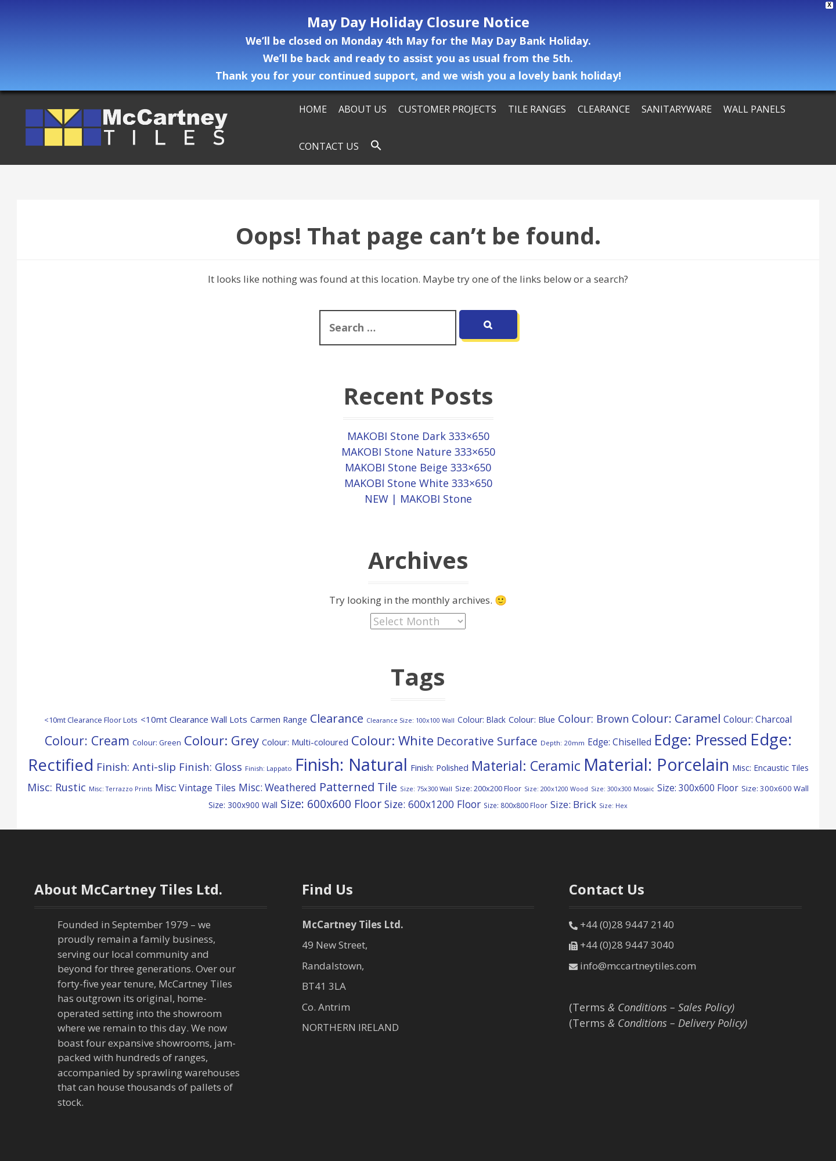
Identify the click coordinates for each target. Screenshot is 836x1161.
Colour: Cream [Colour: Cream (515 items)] (87, 740)
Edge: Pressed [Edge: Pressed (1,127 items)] (700, 739)
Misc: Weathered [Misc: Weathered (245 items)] (277, 787)
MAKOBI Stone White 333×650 (418, 483)
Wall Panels (754, 109)
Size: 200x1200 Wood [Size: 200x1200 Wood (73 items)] (556, 788)
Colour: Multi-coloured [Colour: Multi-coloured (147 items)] (305, 742)
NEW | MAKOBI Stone (418, 499)
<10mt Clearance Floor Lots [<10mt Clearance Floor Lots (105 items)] (91, 720)
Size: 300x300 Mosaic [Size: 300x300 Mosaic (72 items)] (622, 789)
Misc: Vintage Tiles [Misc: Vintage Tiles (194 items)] (195, 787)
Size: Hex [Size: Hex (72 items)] (613, 806)
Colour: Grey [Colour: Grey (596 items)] (221, 740)
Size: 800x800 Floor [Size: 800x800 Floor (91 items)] (515, 805)
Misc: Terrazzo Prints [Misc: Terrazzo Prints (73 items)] (120, 788)
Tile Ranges (537, 109)
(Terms (651, 1007)
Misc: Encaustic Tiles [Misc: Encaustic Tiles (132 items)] (770, 767)
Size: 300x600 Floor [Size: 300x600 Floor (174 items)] (697, 788)
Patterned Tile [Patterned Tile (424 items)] (358, 786)
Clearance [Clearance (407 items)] (336, 718)
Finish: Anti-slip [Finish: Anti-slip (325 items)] (136, 766)
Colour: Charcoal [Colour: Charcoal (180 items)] (757, 719)
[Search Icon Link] (376, 145)
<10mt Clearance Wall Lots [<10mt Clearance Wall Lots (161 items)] (193, 719)
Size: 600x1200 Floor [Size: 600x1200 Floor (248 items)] (432, 804)
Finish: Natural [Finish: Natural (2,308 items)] (351, 764)
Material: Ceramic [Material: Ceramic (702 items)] (526, 765)
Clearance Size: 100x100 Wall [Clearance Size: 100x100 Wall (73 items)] (410, 720)
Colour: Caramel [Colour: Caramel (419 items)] (676, 718)
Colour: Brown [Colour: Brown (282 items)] (593, 719)
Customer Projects (447, 109)
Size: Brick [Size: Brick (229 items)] (573, 804)
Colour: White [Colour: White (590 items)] (392, 740)
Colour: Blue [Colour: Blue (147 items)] (532, 719)
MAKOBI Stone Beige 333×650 (418, 467)
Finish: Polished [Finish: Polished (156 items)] (439, 767)
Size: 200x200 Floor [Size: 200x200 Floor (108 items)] (488, 788)
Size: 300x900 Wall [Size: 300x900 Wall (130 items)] (243, 804)
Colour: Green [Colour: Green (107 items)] (156, 742)
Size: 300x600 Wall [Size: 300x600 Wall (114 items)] (775, 788)
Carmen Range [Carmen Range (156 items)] (278, 719)
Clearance (604, 109)
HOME (313, 109)
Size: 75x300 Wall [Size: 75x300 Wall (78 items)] (426, 788)
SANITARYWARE (677, 109)
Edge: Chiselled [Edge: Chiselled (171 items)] (619, 742)
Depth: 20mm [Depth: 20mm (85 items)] (562, 742)
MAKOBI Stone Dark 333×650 (418, 436)
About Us (362, 109)
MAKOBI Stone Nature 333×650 (418, 452)
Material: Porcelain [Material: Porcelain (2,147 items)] (656, 764)
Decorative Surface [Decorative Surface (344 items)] (487, 741)
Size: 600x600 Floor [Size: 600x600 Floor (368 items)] (330, 804)
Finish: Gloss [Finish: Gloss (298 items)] (210, 766)
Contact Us (329, 146)
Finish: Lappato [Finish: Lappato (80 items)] (268, 768)
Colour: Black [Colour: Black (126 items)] (481, 719)
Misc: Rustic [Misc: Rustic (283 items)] (56, 787)
